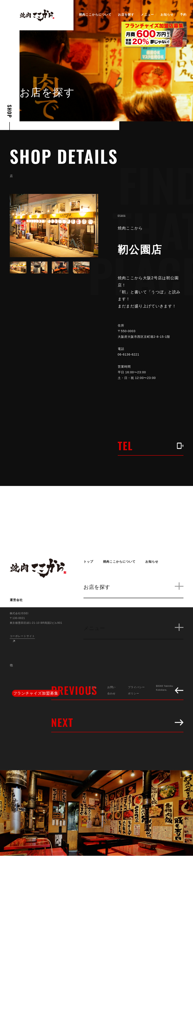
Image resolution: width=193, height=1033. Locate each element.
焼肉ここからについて (95, 14)
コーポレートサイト (22, 636)
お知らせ (166, 14)
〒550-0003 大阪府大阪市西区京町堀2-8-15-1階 (147, 333)
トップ (88, 561)
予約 (183, 14)
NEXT (117, 722)
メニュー (147, 14)
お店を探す (126, 14)
